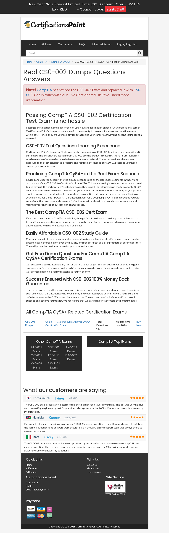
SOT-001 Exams (53, 349)
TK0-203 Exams (71, 349)
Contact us (32, 482)
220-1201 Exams (54, 365)
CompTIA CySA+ (60, 61)
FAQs (82, 44)
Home (32, 44)
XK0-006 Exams (36, 365)
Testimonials (66, 44)
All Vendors (32, 468)
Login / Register (127, 44)
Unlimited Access (101, 44)
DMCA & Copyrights (37, 489)
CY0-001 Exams (36, 357)
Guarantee (93, 468)
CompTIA (41, 61)
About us (92, 464)
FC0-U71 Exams (54, 357)
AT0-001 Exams (36, 349)
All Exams (47, 44)
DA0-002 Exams (71, 357)
